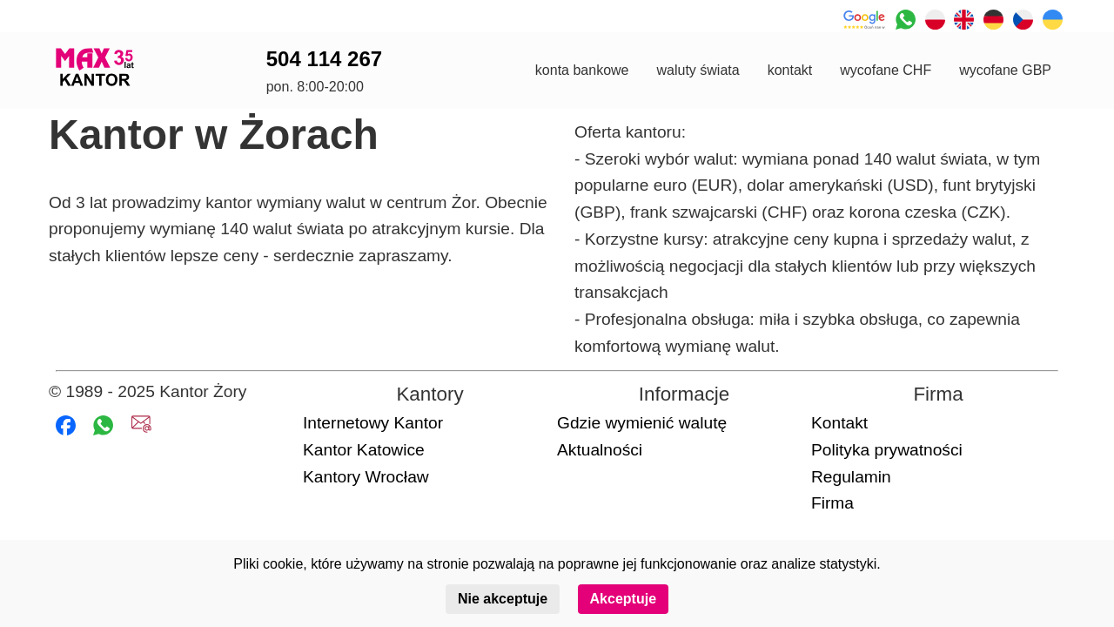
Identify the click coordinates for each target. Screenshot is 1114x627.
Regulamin (851, 477)
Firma (832, 503)
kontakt (790, 70)
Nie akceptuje (502, 598)
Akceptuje (623, 598)
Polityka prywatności (887, 450)
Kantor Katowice (364, 450)
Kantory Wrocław (366, 477)
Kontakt (839, 423)
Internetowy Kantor (373, 423)
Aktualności (599, 450)
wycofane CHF (885, 70)
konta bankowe (582, 70)
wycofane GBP (1005, 70)
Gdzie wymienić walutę (642, 423)
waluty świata (697, 70)
